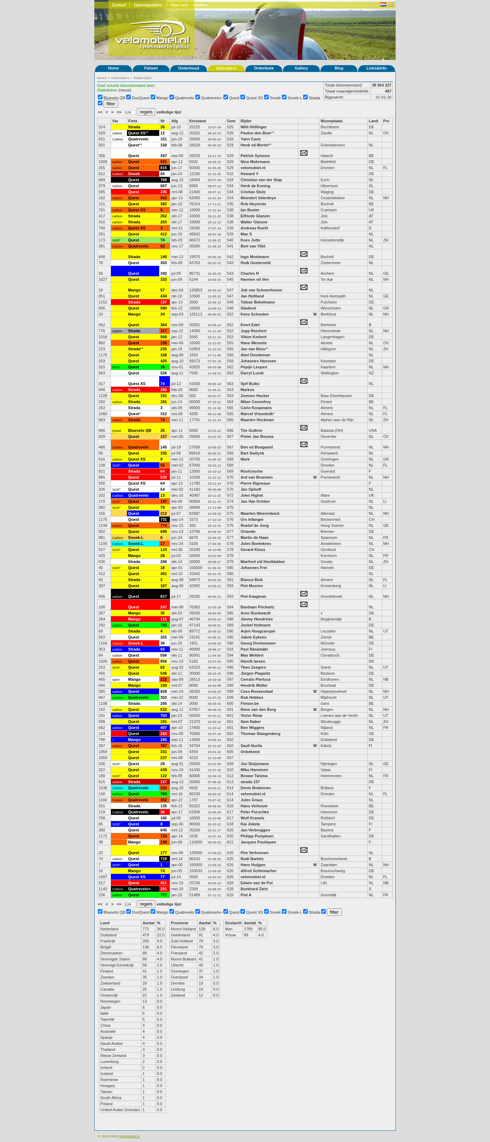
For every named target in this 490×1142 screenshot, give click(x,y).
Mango (162, 98)
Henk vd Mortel (254, 145)
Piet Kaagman (253, 596)
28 (162, 555)
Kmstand (197, 121)
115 (163, 619)
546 (163, 673)
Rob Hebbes (251, 697)
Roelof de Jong (254, 525)
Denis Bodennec (255, 788)
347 (163, 156)
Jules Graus (251, 800)
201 (163, 889)
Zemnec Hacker (254, 396)
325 (163, 637)
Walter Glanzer (254, 222)
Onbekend (250, 752)
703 (163, 715)
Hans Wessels (253, 343)
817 (163, 596)
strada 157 (250, 782)
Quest (234, 98)
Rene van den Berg (258, 709)
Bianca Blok (251, 580)
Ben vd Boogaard (256, 447)
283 (163, 733)
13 (162, 495)
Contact (119, 5)
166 (163, 818)
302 (163, 800)
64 (162, 471)
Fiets (133, 121)
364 (163, 325)
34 (162, 314)
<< (101, 112)
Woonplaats (332, 121)
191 (163, 402)
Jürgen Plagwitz (255, 673)
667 (163, 186)
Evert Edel (250, 325)
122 (163, 776)
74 (162, 240)
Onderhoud (188, 68)
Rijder (245, 121)
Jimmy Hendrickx (256, 619)
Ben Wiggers (252, 727)
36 (162, 643)
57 (162, 290)
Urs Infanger (251, 519)
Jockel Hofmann (255, 625)
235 (163, 349)
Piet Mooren (251, 586)
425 (163, 361)
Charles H (249, 273)
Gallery (301, 68)
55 (162, 465)
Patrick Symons (255, 156)
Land (373, 121)
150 (163, 145)
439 (163, 770)
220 (163, 788)
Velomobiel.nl (129, 1136)
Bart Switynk (252, 453)
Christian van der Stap (261, 180)
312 (163, 414)
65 (162, 174)
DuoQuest (141, 98)
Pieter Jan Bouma (256, 436)
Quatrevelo (184, 98)
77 (162, 877)
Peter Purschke (254, 812)
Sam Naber (250, 721)
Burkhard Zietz (254, 889)
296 (163, 390)
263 (163, 222)
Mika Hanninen (254, 770)
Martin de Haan (254, 537)
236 (163, 192)
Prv (386, 121)
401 (163, 574)
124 (163, 549)
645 (163, 830)
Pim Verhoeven (254, 853)
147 (163, 501)
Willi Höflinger (253, 127)
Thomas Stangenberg (260, 733)
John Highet (251, 495)
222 (163, 679)
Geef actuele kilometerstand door (126, 85)
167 (163, 586)
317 (163, 331)
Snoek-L (295, 98)
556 (163, 655)
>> (119, 112)
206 (163, 561)
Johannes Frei (253, 568)
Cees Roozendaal (256, 691)
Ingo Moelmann (254, 257)
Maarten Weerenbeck (259, 513)
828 (163, 691)
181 (163, 396)
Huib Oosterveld (255, 263)
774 (163, 525)
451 (163, 883)
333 (163, 279)
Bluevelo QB (114, 98)
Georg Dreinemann (257, 643)
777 (163, 895)
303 (163, 263)
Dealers (200, 5)
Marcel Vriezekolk (256, 414)
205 (163, 703)
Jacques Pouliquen (258, 842)
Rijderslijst (142, 78)
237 (163, 758)
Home (113, 68)
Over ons (179, 5)
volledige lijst (168, 112)
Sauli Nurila (251, 745)
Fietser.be (249, 703)
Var (115, 121)
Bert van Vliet (252, 246)
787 (163, 745)
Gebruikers (226, 68)
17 (162, 543)
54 (162, 489)
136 (163, 842)
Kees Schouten (254, 314)
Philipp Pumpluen (256, 836)
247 (163, 607)
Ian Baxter (249, 210)
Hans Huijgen (252, 865)
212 (163, 513)
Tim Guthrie (251, 430)
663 (163, 198)
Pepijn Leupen (253, 367)
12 (162, 133)
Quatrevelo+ (211, 98)
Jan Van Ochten (255, 501)
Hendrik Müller (253, 685)
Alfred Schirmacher (259, 871)
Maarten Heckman (257, 420)
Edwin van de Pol (256, 883)
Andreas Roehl (254, 228)
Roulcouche (251, 471)
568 (163, 337)
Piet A (245, 895)
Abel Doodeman (255, 355)
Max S (246, 234)
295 (163, 739)
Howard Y (249, 174)
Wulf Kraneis (252, 818)
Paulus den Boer (255, 133)
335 (163, 453)
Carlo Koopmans (256, 408)
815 (163, 168)
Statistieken (107, 90)
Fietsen (151, 68)
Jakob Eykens (253, 637)
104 (163, 685)
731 (163, 519)
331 (163, 752)
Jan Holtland (252, 296)
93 (162, 649)
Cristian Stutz (253, 192)
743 (163, 625)
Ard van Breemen (256, 477)
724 (163, 836)
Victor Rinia (251, 715)
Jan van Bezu (252, 349)
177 (163, 853)
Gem (231, 121)
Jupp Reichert (253, 331)
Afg (174, 121)
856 (163, 661)
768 (163, 180)
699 (163, 531)
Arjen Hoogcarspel (257, 631)
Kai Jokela (250, 824)
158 (163, 343)
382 (163, 204)
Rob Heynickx (253, 204)
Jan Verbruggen (255, 830)
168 (163, 355)
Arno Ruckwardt (255, 613)
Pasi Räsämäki (254, 649)
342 (163, 273)
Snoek (275, 98)
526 (163, 373)
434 (163, 296)
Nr (163, 121)
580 (163, 308)
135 (163, 806)
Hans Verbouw (253, 806)
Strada (314, 98)
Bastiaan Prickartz (257, 607)
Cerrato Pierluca (255, 679)
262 (163, 216)
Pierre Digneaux (255, 483)
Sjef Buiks (249, 383)
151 (163, 139)
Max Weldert (251, 655)
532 (163, 709)
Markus (247, 390)
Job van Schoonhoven (261, 290)
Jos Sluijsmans (254, 764)
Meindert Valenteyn (258, 198)
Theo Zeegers (253, 667)
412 (163, 234)
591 (163, 162)
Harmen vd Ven (254, 279)
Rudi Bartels (251, 859)
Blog (339, 68)
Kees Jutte (250, 240)
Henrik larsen (252, 661)
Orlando (247, 531)
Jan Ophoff (250, 489)
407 (163, 727)
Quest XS (254, 98)
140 (163, 257)
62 (162, 246)
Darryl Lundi (251, 373)
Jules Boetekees (255, 543)
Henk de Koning (255, 186)
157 (163, 436)
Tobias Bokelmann (257, 302)
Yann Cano (250, 139)
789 (163, 794)
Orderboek (264, 68)
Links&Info (377, 68)
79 (162, 507)
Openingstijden (148, 5)
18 (162, 568)
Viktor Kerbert (253, 337)
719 (163, 859)
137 (163, 302)
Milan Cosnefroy (255, 402)
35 (162, 127)
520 (163, 477)
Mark (245, 459)
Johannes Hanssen (258, 361)
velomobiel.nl (252, 168)
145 (163, 447)
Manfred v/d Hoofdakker (262, 561)
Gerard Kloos (253, 549)
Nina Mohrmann (255, 162)
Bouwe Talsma (253, 776)
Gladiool (248, 308)
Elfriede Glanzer (255, 216)
